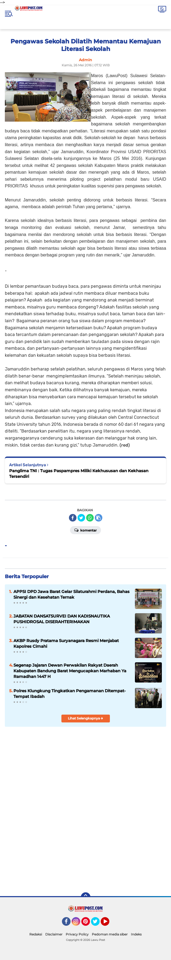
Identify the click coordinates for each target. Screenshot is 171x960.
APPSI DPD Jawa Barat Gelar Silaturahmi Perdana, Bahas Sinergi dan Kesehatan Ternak (71, 594)
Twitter (97, 924)
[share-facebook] (72, 518)
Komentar (85, 530)
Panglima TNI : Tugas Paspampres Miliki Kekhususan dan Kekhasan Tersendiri (78, 473)
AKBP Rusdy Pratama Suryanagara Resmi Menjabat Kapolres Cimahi (66, 643)
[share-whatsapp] (90, 518)
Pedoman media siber (110, 934)
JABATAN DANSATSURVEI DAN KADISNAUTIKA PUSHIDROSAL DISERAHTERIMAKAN (61, 618)
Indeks (136, 934)
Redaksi (35, 934)
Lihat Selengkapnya (85, 718)
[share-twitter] (81, 518)
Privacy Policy (77, 934)
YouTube (109, 924)
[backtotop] (85, 897)
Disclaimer (53, 934)
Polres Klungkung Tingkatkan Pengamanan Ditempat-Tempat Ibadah (69, 693)
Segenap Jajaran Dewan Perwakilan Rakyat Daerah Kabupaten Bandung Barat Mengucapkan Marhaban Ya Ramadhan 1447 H (69, 671)
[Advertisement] (85, 849)
